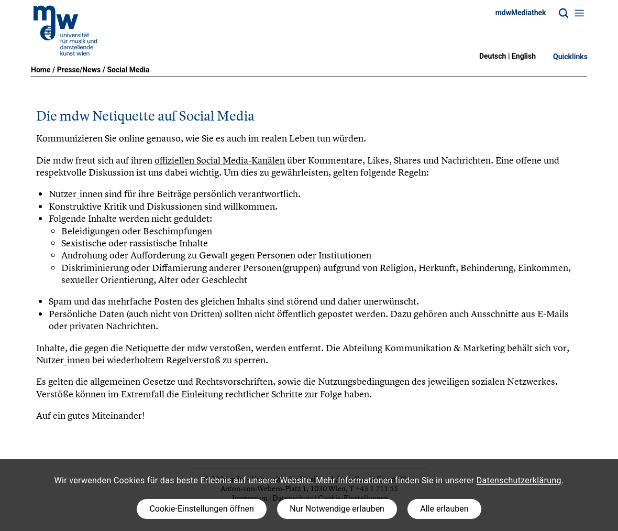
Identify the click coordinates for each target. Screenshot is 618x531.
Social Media (128, 70)
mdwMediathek (520, 12)
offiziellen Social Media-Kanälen (219, 160)
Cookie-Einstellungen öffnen (201, 509)
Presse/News (79, 70)
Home (40, 70)
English (524, 56)
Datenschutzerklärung (519, 480)
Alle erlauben (444, 509)
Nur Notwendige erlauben (337, 509)
